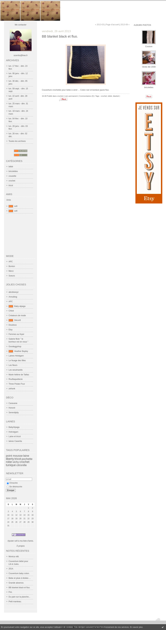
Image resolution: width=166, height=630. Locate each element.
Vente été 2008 (149, 67)
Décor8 (17, 320)
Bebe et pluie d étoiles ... (20, 578)
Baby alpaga (20, 306)
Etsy (10, 329)
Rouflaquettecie (16, 379)
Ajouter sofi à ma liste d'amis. (21, 541)
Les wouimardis (16, 370)
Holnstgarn (13, 432)
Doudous (13, 325)
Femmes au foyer (16, 334)
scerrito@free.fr (21, 55)
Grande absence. (16, 583)
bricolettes (13, 171)
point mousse (14, 455)
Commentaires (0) (86, 96)
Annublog (13, 297)
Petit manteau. (15, 601)
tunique (11, 465)
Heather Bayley (21, 351)
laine (26, 455)
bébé (11, 166)
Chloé (11, 311)
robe (9, 462)
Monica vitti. (14, 556)
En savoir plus (136, 627)
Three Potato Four (17, 384)
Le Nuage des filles (17, 360)
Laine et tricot (15, 436)
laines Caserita (15, 441)
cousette (12, 176)
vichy (15, 462)
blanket (116, 96)
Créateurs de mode (17, 315)
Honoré (12, 408)
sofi (15, 206)
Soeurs (12, 276)
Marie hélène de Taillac (19, 374)
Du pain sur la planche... (19, 597)
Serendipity (14, 412)
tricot (11, 185)
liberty (10, 459)
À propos (20, 546)
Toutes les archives (17, 141)
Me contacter (20, 25)
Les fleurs (13, 365)
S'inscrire (12, 483)
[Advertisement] (22, 235)
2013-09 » (125, 24)
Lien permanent (71, 96)
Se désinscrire (14, 486)
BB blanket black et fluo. (19, 587)
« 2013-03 (99, 24)
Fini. (10, 592)
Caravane (13, 403)
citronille (21, 465)
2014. (11, 569)
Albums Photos (142, 25)
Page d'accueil (112, 24)
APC (11, 261)
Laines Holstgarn (16, 356)
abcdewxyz (13, 292)
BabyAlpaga (14, 427)
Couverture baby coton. (19, 573)
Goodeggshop (15, 346)
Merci (11, 271)
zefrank (12, 388)
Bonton (12, 266)
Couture (148, 46)
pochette (27, 459)
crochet (12, 181)
